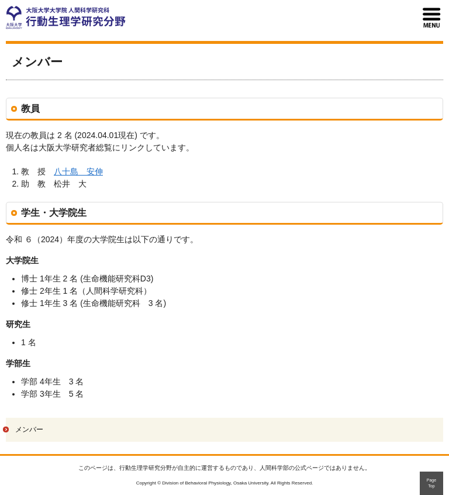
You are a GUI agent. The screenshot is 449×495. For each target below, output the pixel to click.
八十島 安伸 (78, 171)
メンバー (29, 429)
